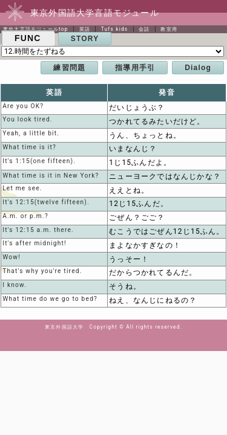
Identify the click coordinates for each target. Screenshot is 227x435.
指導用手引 (135, 67)
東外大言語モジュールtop (35, 29)
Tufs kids (114, 29)
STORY (85, 38)
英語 (84, 29)
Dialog (198, 67)
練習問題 (69, 67)
